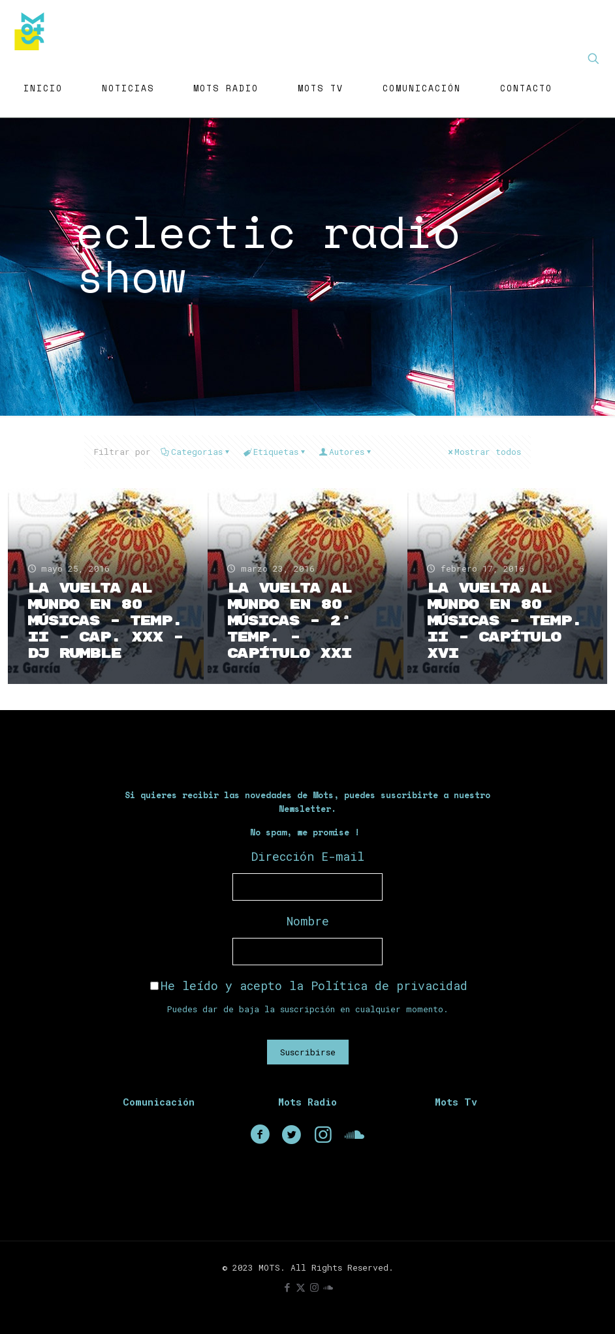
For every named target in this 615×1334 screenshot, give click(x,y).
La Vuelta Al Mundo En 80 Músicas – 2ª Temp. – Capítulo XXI (289, 621)
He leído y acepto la (308, 985)
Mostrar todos (483, 452)
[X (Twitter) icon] (301, 1287)
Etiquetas (275, 452)
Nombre (308, 921)
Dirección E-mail (307, 856)
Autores (346, 452)
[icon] (328, 1287)
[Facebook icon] (287, 1287)
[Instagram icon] (314, 1287)
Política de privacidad (389, 985)
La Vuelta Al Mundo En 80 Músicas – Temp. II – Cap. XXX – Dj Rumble (105, 621)
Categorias (196, 452)
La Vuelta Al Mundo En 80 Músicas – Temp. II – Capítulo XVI (504, 621)
